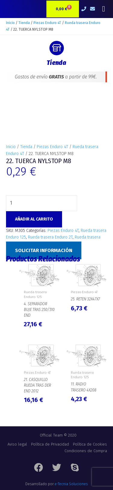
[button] (103, 9)
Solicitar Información (43, 250)
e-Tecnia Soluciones (71, 484)
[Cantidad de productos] (41, 203)
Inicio (10, 23)
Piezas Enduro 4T (47, 23)
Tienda (24, 23)
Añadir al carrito (34, 219)
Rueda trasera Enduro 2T (50, 237)
